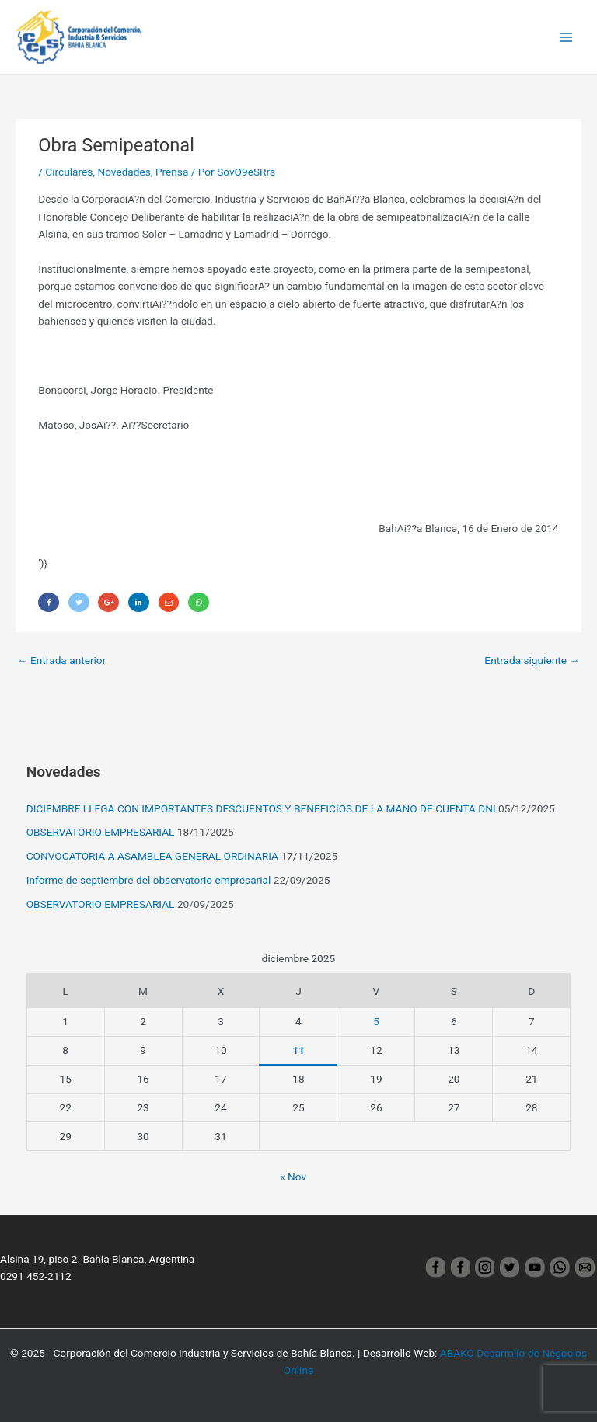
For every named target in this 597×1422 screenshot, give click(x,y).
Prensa (171, 171)
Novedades (123, 171)
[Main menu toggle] (566, 37)
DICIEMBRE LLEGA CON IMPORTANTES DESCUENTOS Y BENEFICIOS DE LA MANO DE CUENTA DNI (261, 808)
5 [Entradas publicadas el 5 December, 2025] (376, 1021)
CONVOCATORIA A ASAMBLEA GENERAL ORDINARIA (152, 856)
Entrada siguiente (532, 660)
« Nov (293, 1176)
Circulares (69, 171)
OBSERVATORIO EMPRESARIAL (100, 832)
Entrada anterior (61, 660)
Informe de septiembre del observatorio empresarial (148, 880)
